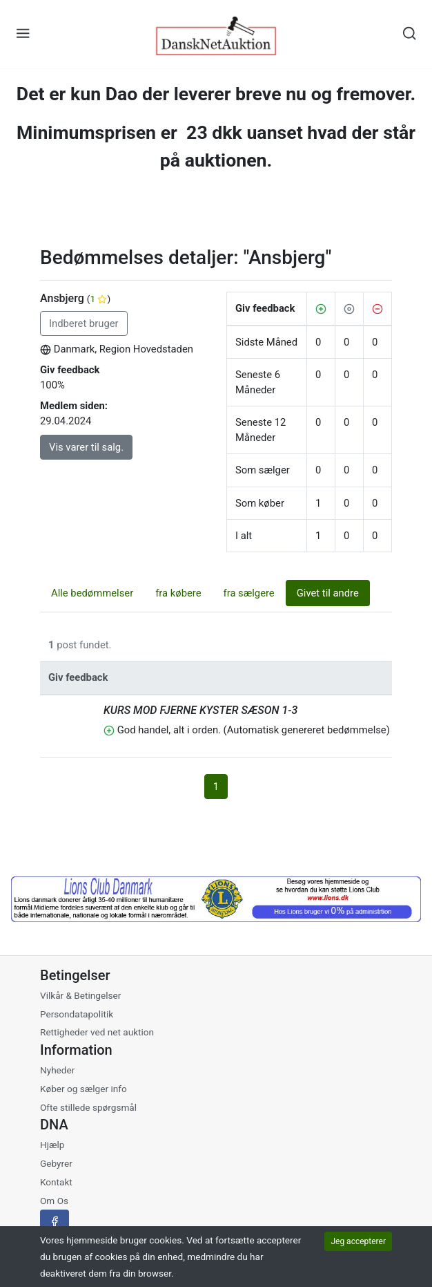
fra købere (178, 593)
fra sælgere (249, 593)
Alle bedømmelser (92, 593)
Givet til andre (328, 593)
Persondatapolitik (76, 1014)
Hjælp (52, 1144)
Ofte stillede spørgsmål (88, 1107)
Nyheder (57, 1069)
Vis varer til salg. (86, 447)
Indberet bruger (84, 323)
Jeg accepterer (358, 1241)
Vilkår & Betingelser (80, 995)
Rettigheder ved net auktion (97, 1031)
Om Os (54, 1200)
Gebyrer (56, 1163)
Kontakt (56, 1181)
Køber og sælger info (83, 1088)
